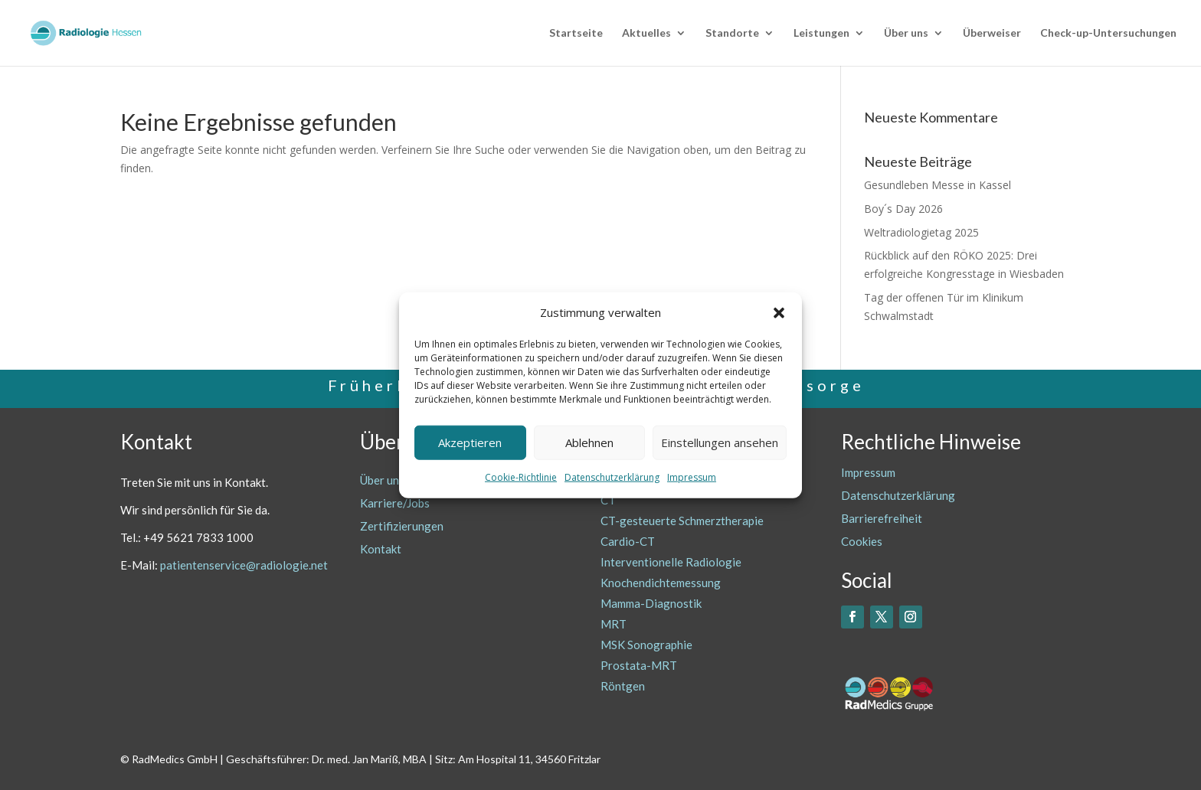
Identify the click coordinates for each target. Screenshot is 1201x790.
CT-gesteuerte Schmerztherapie (682, 520)
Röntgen (622, 686)
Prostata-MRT (638, 665)
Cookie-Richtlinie (521, 477)
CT (608, 500)
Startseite (576, 33)
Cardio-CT (627, 541)
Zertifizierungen (401, 526)
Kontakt (380, 549)
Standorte (732, 33)
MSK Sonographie (646, 644)
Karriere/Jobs (395, 503)
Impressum (691, 477)
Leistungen (821, 33)
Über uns (906, 33)
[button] (779, 313)
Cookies (861, 541)
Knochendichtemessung (660, 582)
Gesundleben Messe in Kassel (937, 185)
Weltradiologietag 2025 (921, 232)
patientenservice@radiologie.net (244, 565)
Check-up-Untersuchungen (1108, 33)
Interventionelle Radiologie (670, 562)
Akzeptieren (470, 442)
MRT (613, 624)
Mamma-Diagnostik (651, 603)
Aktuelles (646, 33)
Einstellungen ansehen (719, 442)
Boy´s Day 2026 (903, 208)
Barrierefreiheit (881, 518)
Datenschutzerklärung (612, 477)
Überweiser (992, 33)
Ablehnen (589, 442)
